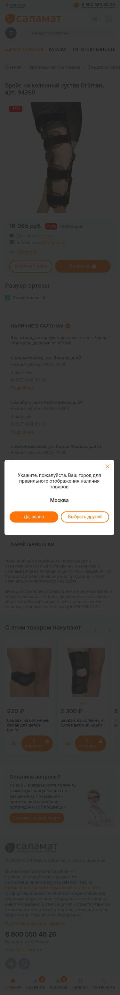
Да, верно (34, 516)
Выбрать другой (85, 516)
